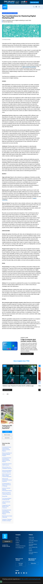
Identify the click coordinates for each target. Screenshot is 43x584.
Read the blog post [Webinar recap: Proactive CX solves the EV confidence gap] (7, 389)
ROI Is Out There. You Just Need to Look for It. (7, 468)
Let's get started (21, 564)
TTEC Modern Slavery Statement (33, 545)
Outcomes (18, 544)
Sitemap (30, 548)
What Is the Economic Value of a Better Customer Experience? (6, 475)
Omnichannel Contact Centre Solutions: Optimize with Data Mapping (6, 449)
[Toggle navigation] (39, 7)
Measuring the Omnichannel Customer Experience (7, 480)
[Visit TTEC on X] (21, 573)
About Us (17, 539)
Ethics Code (31, 542)
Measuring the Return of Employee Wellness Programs (7, 454)
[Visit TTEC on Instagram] (26, 573)
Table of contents (7, 434)
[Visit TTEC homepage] (4, 536)
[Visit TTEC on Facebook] (24, 573)
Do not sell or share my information (33, 553)
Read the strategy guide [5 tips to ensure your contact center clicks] (27, 353)
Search (34, 7)
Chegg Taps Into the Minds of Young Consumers (6, 506)
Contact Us (7, 541)
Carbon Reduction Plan (33, 547)
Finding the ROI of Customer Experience (7, 427)
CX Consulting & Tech (20, 547)
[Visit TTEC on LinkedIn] (16, 573)
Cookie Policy (31, 539)
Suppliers (30, 550)
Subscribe (7, 431)
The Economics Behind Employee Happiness (6, 471)
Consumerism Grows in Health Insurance (7, 464)
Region (36, 7)
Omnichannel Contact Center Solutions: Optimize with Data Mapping (6, 511)
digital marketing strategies (29, 66)
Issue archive (7, 437)
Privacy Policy (31, 537)
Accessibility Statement (33, 540)
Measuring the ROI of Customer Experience (6, 493)
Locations (17, 542)
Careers (17, 537)
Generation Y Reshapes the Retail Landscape (7, 520)
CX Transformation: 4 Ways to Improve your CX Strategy (6, 485)
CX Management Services (20, 545)
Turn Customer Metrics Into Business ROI (6, 499)
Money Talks (4, 496)
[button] (7, 394)
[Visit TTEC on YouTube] (18, 573)
